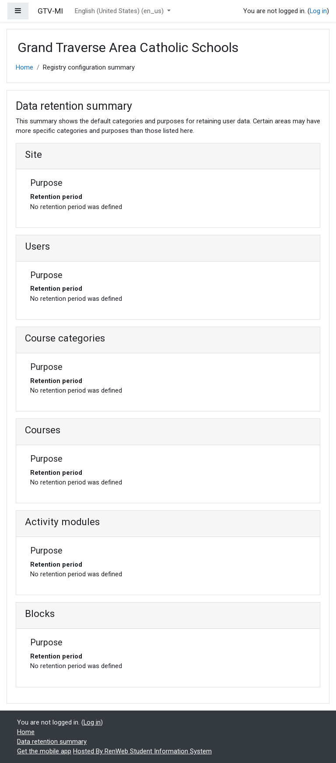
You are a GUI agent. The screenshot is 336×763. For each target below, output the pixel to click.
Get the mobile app (44, 751)
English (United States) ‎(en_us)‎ (120, 11)
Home (24, 67)
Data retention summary (52, 742)
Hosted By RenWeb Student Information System (142, 751)
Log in (318, 11)
